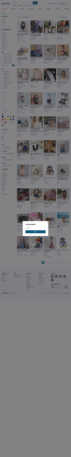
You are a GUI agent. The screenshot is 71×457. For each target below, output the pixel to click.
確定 (35, 231)
